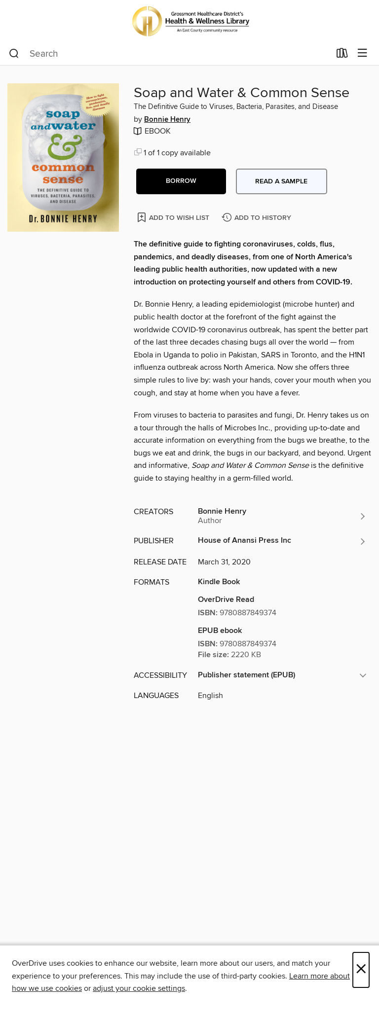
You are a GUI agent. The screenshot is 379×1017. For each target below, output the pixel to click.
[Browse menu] (362, 53)
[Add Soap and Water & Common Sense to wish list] (174, 217)
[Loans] (342, 55)
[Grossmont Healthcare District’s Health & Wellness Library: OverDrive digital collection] (189, 21)
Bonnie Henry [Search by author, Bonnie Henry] (167, 119)
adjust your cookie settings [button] (139, 988)
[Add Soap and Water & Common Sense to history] (258, 218)
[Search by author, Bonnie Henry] (282, 516)
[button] (181, 181)
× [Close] (361, 969)
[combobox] (169, 54)
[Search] (14, 54)
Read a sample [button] (281, 181)
